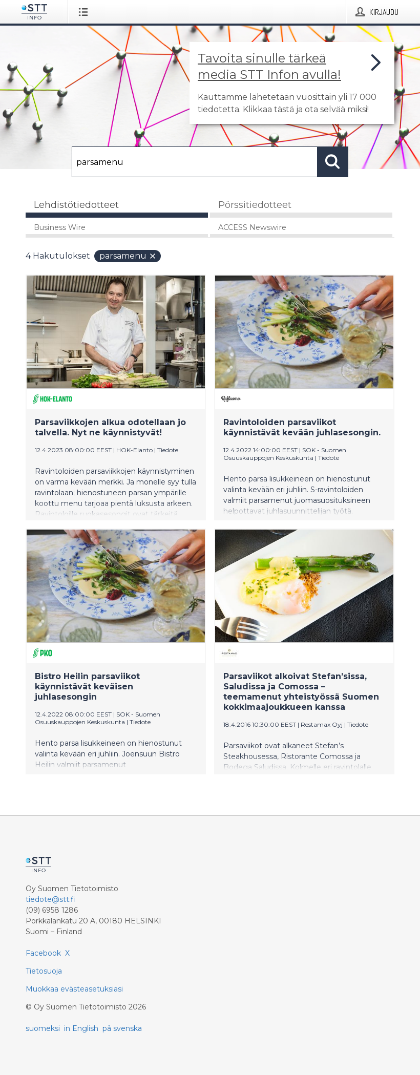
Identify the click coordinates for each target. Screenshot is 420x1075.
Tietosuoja (44, 971)
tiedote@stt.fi (50, 899)
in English (81, 1028)
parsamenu (128, 256)
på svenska (122, 1028)
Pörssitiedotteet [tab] (254, 204)
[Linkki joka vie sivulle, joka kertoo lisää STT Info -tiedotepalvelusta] (292, 83)
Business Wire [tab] (60, 227)
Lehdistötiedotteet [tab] (76, 204)
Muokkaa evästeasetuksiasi (74, 989)
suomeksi (43, 1028)
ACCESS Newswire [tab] (252, 227)
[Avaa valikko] (85, 12)
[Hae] (195, 161)
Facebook (43, 953)
